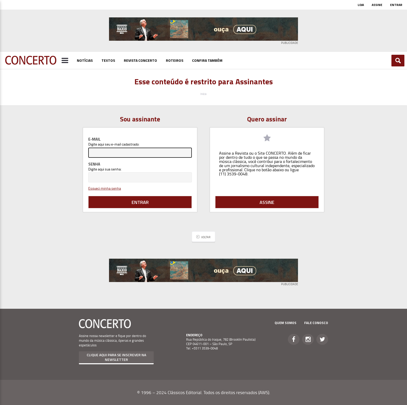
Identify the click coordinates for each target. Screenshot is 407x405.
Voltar (206, 237)
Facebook (294, 339)
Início (203, 94)
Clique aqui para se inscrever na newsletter (116, 357)
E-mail (94, 139)
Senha (94, 164)
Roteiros (174, 60)
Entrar (396, 4)
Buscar (398, 60)
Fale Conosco (316, 322)
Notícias (85, 60)
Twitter (322, 339)
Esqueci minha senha (104, 188)
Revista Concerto (140, 60)
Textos (108, 60)
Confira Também (207, 60)
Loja (361, 4)
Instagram (308, 339)
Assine (377, 4)
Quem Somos (285, 322)
